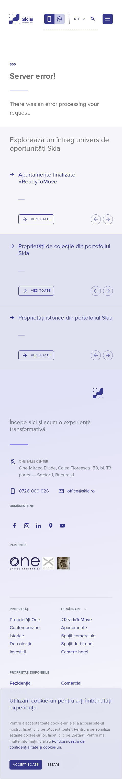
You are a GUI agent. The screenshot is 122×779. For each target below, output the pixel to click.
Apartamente (74, 627)
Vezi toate (41, 219)
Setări (53, 765)
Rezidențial (20, 683)
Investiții (18, 652)
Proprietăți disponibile (29, 673)
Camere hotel (74, 652)
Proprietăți (19, 609)
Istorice (17, 636)
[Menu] (108, 19)
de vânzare (71, 609)
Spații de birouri (77, 643)
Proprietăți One (25, 619)
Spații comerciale (78, 636)
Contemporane (25, 627)
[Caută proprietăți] (93, 19)
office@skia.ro (81, 491)
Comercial (71, 683)
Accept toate (26, 765)
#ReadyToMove (76, 619)
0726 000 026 (34, 491)
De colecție (21, 643)
